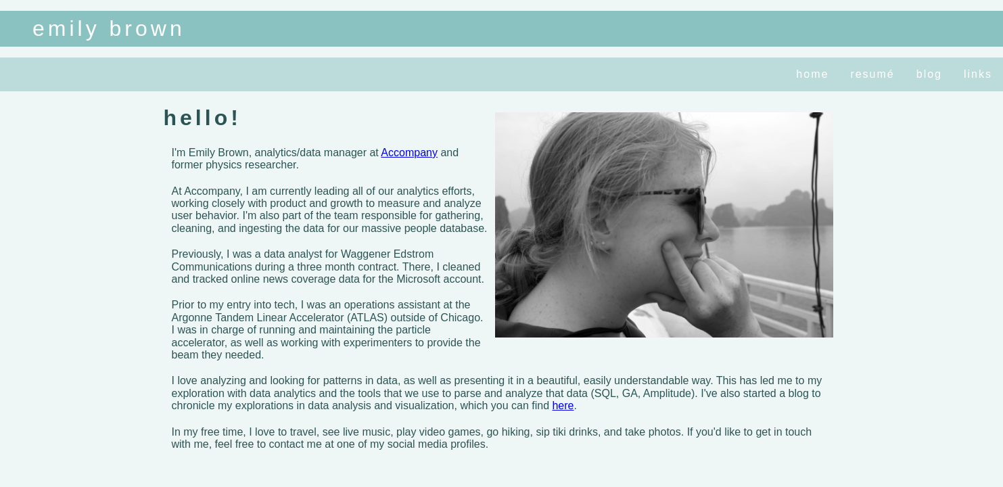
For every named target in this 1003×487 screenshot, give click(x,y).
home (812, 74)
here (563, 405)
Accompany (409, 152)
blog (929, 74)
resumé (872, 74)
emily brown (108, 28)
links (978, 74)
